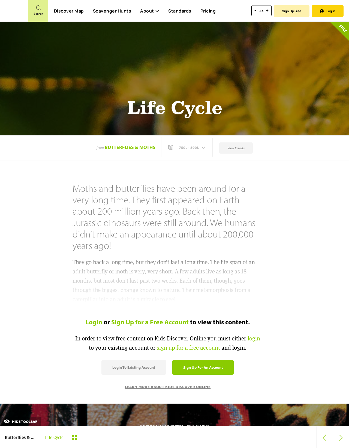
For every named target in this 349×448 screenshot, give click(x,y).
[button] (187, 147)
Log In (327, 11)
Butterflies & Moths (130, 147)
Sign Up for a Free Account (150, 322)
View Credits (236, 148)
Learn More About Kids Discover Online (168, 386)
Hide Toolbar (20, 421)
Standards (179, 11)
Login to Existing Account (133, 367)
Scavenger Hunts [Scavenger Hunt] (112, 11)
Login (94, 322)
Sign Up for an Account (203, 367)
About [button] (149, 11)
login (254, 338)
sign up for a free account (188, 347)
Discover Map (69, 11)
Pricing (208, 11)
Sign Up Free (291, 11)
